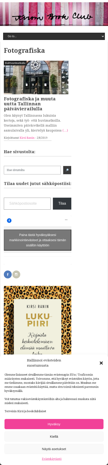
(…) (65, 130)
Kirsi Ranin (27, 137)
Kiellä (54, 436)
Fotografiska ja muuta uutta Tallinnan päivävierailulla (30, 103)
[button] (101, 363)
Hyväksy (54, 424)
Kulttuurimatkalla (15, 63)
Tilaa (62, 203)
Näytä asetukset (54, 449)
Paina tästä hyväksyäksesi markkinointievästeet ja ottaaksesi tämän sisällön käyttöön (37, 240)
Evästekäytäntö (52, 458)
